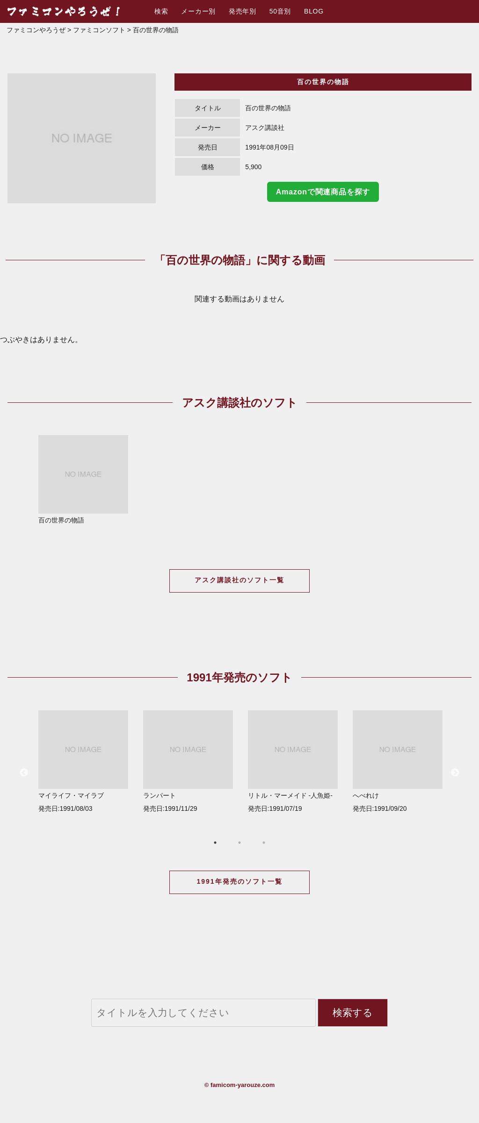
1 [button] (215, 842)
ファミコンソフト (99, 30)
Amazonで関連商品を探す (323, 192)
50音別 (280, 11)
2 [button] (239, 842)
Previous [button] (24, 773)
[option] (81, 138)
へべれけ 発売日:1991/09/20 (398, 761)
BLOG (314, 11)
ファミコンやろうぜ (36, 30)
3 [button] (264, 842)
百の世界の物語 (83, 479)
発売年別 (242, 11)
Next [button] (455, 773)
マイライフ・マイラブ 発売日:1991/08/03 (83, 761)
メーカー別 (198, 11)
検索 (161, 11)
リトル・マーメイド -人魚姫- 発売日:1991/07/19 (293, 761)
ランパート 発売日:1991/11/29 (188, 761)
